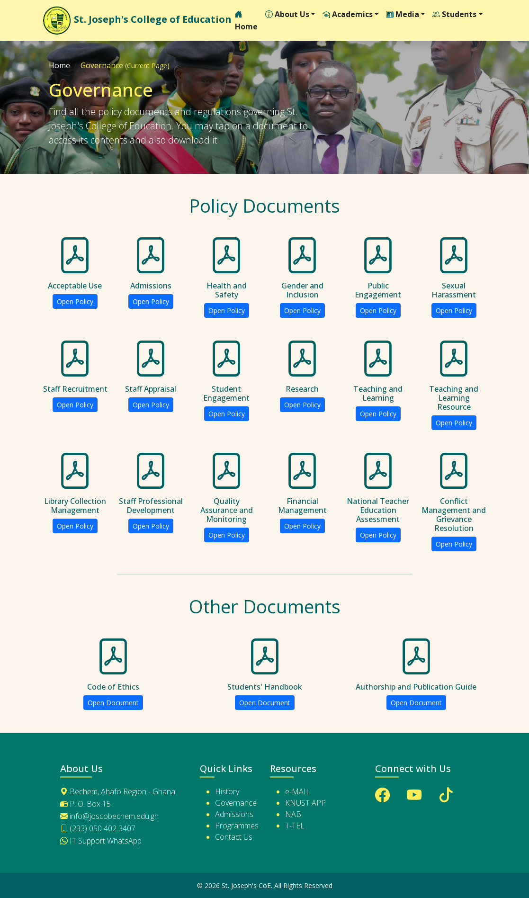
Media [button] (402, 14)
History (227, 791)
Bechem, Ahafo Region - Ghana (117, 791)
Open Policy (75, 301)
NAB (293, 814)
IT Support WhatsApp (101, 840)
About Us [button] (287, 14)
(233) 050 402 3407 (97, 828)
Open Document (113, 702)
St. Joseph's (133, 20)
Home (246, 21)
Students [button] (454, 14)
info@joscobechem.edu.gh (109, 816)
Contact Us (233, 837)
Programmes (237, 825)
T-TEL (295, 825)
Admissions (234, 814)
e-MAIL (297, 791)
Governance (236, 803)
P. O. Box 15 (85, 804)
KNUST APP (305, 803)
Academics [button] (348, 14)
